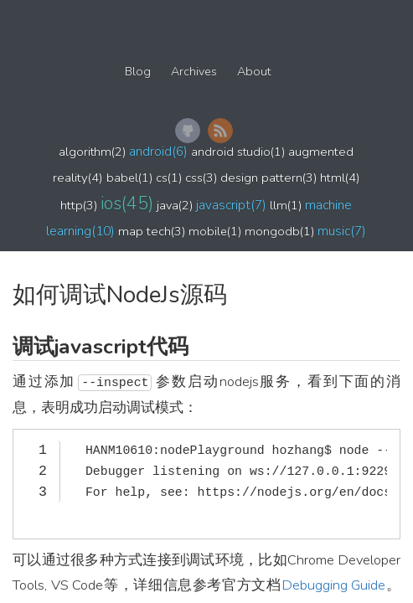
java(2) (175, 205)
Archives (194, 72)
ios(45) (127, 203)
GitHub (187, 130)
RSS (220, 130)
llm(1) (286, 205)
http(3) (78, 205)
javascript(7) (231, 205)
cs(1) (169, 177)
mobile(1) (214, 231)
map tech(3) (151, 231)
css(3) (201, 177)
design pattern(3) (268, 177)
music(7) (341, 231)
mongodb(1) (279, 231)
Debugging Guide (333, 585)
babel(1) (129, 177)
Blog (138, 72)
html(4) (340, 177)
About (254, 72)
